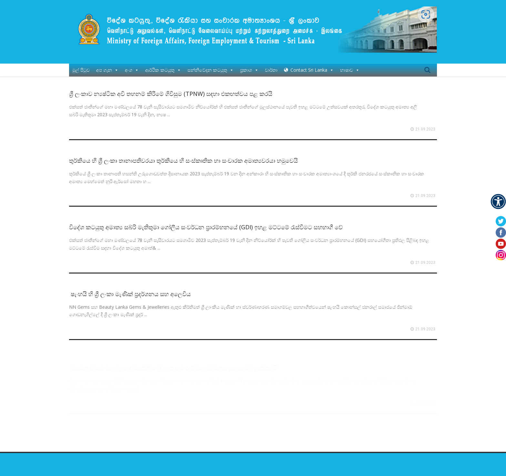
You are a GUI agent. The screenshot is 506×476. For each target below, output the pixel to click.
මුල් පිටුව (81, 67)
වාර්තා (271, 67)
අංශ (132, 67)
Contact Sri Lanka (312, 67)
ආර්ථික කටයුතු (163, 67)
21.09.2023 (425, 126)
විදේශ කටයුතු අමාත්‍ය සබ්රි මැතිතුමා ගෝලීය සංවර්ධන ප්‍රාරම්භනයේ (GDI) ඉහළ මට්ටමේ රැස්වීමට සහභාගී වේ (206, 224)
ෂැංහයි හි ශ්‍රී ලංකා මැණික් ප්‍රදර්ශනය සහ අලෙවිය (130, 290)
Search (427, 67)
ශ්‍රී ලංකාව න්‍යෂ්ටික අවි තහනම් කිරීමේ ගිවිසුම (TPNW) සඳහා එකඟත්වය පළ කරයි (170, 90)
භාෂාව (349, 67)
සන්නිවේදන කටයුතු (210, 67)
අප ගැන (107, 67)
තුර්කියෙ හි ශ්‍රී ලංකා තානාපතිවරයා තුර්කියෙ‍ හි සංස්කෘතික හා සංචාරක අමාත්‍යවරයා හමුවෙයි (183, 157)
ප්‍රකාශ (249, 67)
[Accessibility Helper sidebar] (498, 201)
